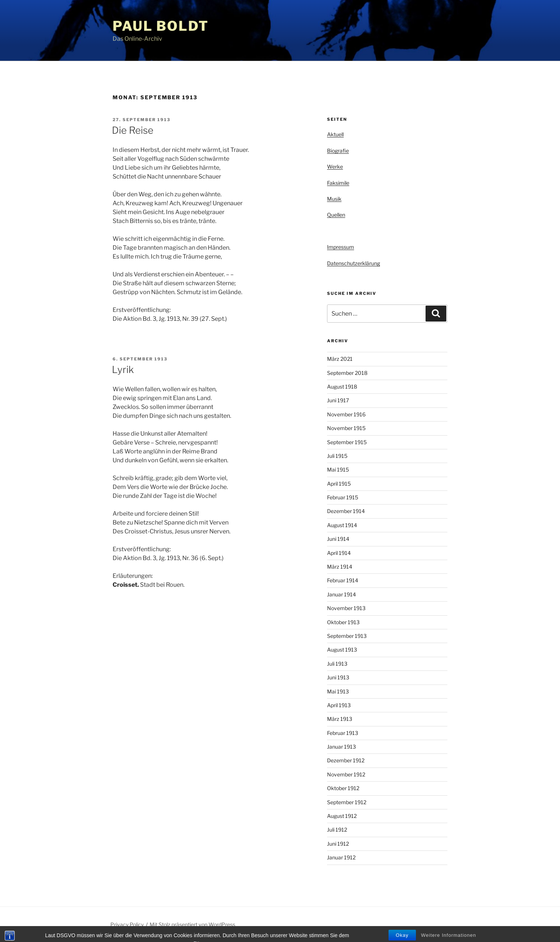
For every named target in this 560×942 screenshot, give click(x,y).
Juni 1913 (338, 677)
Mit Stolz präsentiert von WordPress (192, 924)
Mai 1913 (338, 691)
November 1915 (346, 428)
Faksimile (338, 183)
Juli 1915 (337, 456)
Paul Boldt (161, 26)
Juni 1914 (338, 539)
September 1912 (346, 802)
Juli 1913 (337, 663)
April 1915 (339, 483)
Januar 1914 (341, 594)
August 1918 (342, 386)
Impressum (340, 247)
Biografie (338, 150)
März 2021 (340, 359)
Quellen (336, 215)
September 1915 (347, 442)
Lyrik (123, 369)
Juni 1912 (338, 844)
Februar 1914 (342, 580)
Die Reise (132, 130)
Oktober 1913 (343, 622)
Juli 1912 (337, 829)
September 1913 (347, 636)
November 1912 (346, 774)
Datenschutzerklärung (353, 263)
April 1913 (339, 705)
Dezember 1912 (345, 760)
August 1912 (342, 816)
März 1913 (339, 719)
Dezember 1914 (346, 511)
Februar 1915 (342, 497)
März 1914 (339, 566)
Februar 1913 (342, 733)
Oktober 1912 (343, 788)
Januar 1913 (341, 746)
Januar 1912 (341, 857)
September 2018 (347, 373)
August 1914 (342, 525)
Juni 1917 (338, 400)
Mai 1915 (338, 469)
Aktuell (335, 134)
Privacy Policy (127, 924)
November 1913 (346, 608)
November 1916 (346, 414)
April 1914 (339, 553)
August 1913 (342, 649)
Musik (334, 199)
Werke (335, 166)
